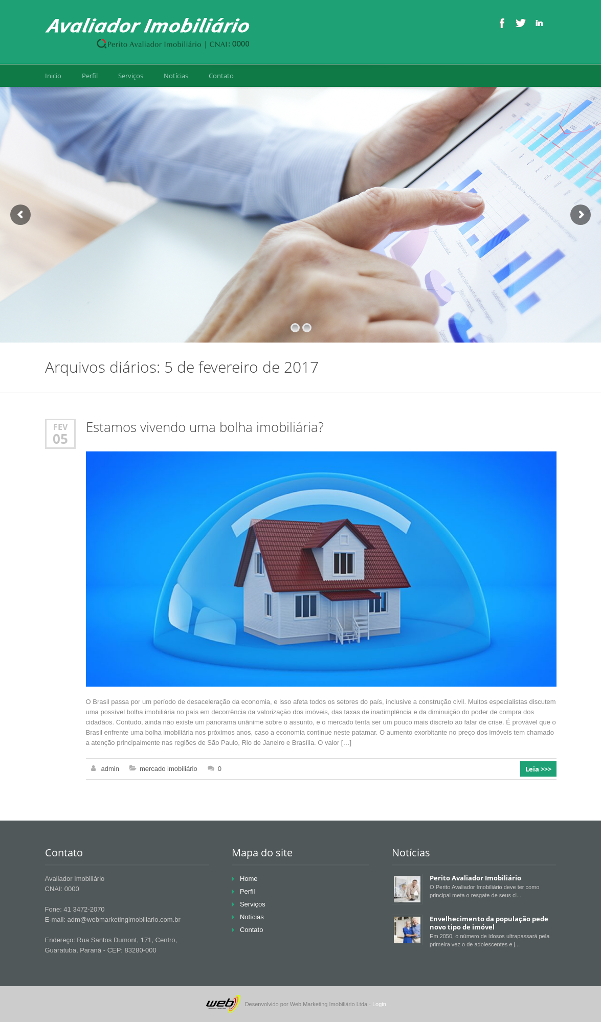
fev (60, 426)
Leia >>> (538, 769)
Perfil (90, 75)
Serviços (130, 75)
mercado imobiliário (168, 769)
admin (110, 769)
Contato (221, 75)
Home (249, 878)
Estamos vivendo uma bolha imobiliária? (205, 427)
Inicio (53, 75)
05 (60, 438)
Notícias (176, 75)
